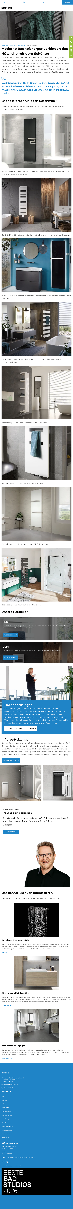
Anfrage (67, 2)
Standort (4, 2)
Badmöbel (6, 1005)
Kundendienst (6, 1111)
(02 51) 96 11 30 (24, 2)
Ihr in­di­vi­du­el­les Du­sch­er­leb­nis (15, 940)
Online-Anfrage (7, 1130)
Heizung (13, 45)
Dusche (4, 953)
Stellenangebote (7, 1115)
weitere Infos (9, 635)
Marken (4, 1122)
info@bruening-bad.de (43, 2)
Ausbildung (5, 1119)
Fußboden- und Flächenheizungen (20, 729)
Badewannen (7, 1058)
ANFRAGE (71, 53)
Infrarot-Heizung (10, 760)
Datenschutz (6, 1134)
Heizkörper (21, 45)
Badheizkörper (32, 45)
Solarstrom (5, 1104)
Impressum (5, 1137)
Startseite (5, 45)
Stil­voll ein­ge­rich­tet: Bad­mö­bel (15, 993)
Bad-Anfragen (10, 832)
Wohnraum (5, 1107)
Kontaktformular (7, 1126)
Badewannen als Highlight (13, 1046)
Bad (3, 1096)
